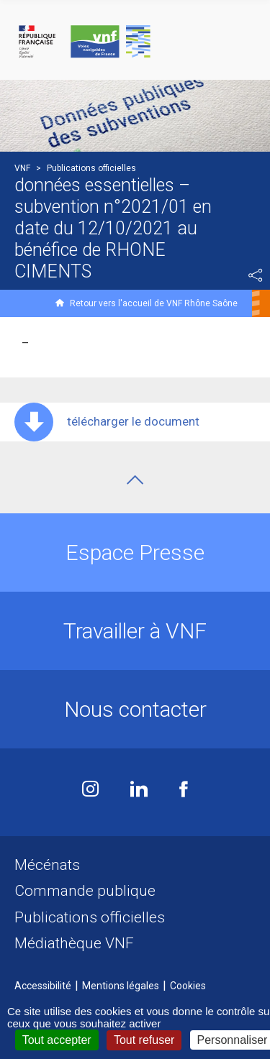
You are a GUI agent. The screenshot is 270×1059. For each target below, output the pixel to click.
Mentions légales (120, 985)
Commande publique (85, 890)
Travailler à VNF (135, 630)
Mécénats (47, 865)
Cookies (188, 985)
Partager (255, 275)
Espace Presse (135, 552)
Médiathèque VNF (74, 943)
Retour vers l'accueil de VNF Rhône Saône (154, 303)
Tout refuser (144, 1040)
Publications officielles (89, 917)
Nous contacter (135, 709)
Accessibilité (42, 985)
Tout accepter (56, 1040)
